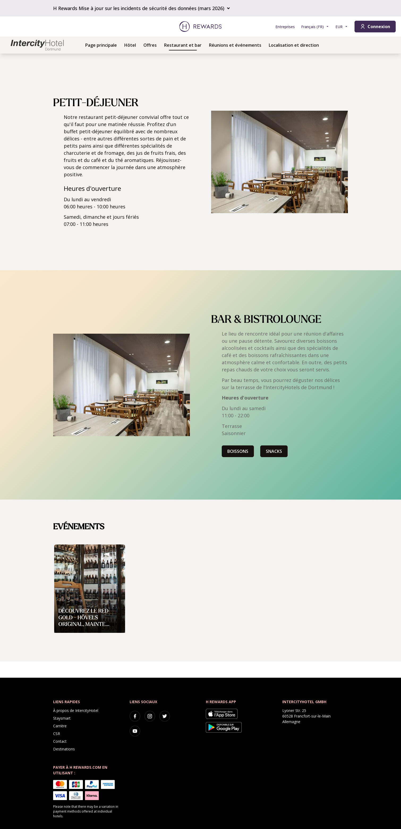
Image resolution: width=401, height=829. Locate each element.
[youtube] (135, 731)
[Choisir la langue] (315, 27)
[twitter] (164, 716)
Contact (60, 741)
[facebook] (135, 716)
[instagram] (149, 716)
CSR (56, 733)
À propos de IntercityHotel (75, 710)
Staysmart (62, 718)
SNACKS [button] (274, 451)
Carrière (60, 725)
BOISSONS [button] (237, 451)
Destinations (64, 748)
